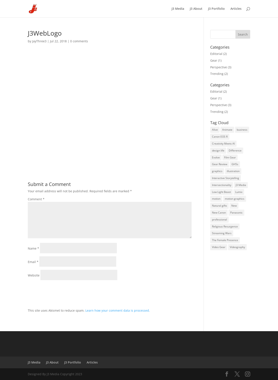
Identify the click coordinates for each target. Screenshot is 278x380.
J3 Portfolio (216, 9)
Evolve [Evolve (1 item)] (216, 157)
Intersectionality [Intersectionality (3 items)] (221, 185)
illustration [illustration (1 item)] (233, 171)
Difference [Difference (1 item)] (235, 150)
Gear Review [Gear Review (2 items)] (219, 164)
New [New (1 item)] (234, 205)
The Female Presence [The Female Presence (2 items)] (225, 240)
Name (33, 248)
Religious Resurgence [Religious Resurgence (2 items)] (225, 226)
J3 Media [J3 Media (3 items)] (241, 185)
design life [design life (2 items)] (218, 150)
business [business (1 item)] (242, 130)
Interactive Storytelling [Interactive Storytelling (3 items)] (225, 178)
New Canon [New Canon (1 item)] (219, 212)
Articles (236, 9)
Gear (213, 60)
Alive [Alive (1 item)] (215, 130)
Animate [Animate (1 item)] (227, 130)
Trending (216, 74)
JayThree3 (39, 41)
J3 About (196, 9)
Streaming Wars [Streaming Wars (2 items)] (222, 233)
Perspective (218, 67)
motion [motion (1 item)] (216, 199)
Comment (36, 199)
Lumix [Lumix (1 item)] (238, 192)
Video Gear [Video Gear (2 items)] (218, 247)
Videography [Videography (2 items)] (237, 247)
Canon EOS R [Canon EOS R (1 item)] (220, 136)
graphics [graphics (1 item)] (217, 171)
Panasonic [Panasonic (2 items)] (236, 212)
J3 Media (178, 9)
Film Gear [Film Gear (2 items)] (230, 157)
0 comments (79, 41)
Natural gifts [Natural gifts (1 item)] (219, 205)
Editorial (216, 54)
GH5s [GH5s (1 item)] (235, 164)
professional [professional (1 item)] (219, 219)
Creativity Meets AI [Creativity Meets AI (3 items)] (223, 143)
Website (34, 275)
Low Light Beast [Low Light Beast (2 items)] (221, 192)
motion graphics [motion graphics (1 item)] (234, 199)
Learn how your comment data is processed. (117, 310)
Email (33, 262)
